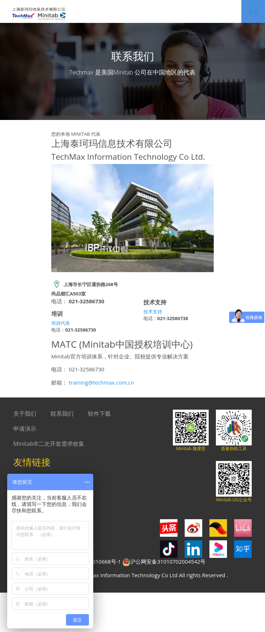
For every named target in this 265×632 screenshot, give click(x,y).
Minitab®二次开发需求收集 (48, 444)
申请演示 (24, 429)
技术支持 (152, 311)
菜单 (253, 11)
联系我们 (62, 414)
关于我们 (24, 414)
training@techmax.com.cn (101, 382)
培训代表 (60, 323)
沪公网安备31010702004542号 (163, 562)
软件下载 (99, 414)
